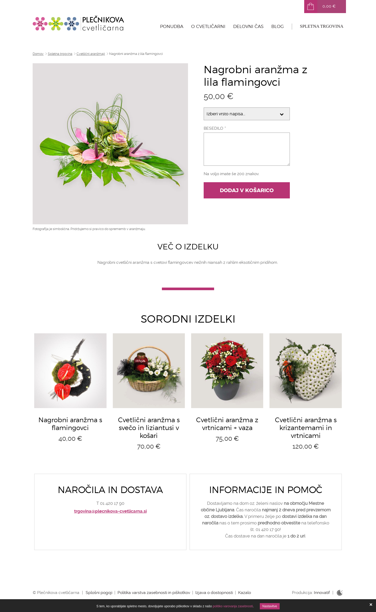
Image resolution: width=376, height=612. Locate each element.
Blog (277, 26)
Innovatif (322, 592)
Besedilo (213, 128)
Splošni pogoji (99, 592)
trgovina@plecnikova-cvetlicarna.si (110, 511)
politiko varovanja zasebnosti (233, 606)
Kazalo (244, 592)
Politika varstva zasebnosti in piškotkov (154, 592)
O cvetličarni (208, 26)
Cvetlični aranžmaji (91, 53)
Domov (38, 53)
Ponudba (171, 26)
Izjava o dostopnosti (214, 592)
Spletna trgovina (321, 26)
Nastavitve (269, 606)
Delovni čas (248, 26)
